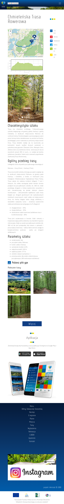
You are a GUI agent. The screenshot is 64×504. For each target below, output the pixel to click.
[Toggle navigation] (59, 3)
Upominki (32, 438)
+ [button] (10, 31)
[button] (22, 117)
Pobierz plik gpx (18, 262)
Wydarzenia (32, 428)
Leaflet (26, 56)
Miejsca (32, 422)
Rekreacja (32, 431)
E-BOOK (32, 434)
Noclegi (32, 412)
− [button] (10, 34)
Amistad (52, 487)
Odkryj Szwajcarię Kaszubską (32, 409)
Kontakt (32, 441)
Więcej (32, 324)
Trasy (32, 425)
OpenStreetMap (33, 56)
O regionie (32, 415)
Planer (32, 418)
